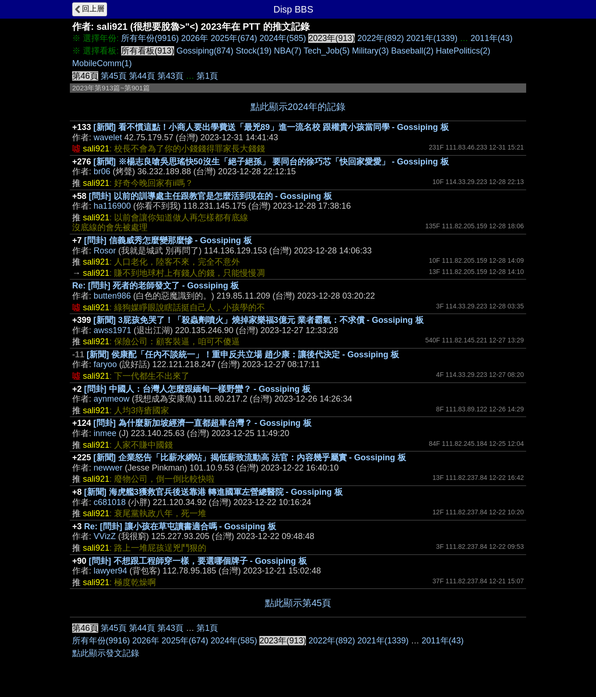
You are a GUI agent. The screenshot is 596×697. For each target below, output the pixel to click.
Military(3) (370, 50)
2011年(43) (492, 38)
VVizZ (105, 536)
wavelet (108, 137)
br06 (102, 171)
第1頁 (207, 76)
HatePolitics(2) (463, 50)
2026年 (194, 38)
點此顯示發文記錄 (105, 653)
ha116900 (112, 206)
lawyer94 (110, 570)
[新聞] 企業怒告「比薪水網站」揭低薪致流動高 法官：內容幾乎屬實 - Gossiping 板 (250, 457)
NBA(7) (287, 50)
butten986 (112, 296)
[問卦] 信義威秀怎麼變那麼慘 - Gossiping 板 (168, 240)
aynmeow (111, 398)
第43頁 (170, 76)
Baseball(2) (412, 50)
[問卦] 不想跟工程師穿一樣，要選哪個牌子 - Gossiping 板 (198, 561)
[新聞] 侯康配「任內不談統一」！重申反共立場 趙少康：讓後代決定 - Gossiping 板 (243, 354)
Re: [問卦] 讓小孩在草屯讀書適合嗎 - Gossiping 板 (180, 526)
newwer (108, 467)
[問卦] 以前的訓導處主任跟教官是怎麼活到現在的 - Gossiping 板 (210, 196)
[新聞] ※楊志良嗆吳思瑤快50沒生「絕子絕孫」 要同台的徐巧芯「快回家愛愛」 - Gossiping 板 (271, 161)
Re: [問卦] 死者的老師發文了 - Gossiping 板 (155, 285)
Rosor (105, 250)
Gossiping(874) (204, 50)
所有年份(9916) (150, 38)
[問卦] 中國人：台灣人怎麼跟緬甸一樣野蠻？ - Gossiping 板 (197, 389)
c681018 (110, 502)
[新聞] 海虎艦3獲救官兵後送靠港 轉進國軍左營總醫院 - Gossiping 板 (213, 492)
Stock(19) (253, 50)
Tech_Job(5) (327, 50)
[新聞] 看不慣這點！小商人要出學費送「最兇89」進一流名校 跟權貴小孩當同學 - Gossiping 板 (271, 127)
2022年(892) (380, 38)
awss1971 (112, 330)
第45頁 (114, 76)
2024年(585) (282, 38)
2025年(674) (233, 38)
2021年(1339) (432, 38)
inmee (105, 433)
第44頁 (142, 76)
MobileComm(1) (102, 63)
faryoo (105, 364)
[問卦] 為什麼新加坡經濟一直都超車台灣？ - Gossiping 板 (203, 423)
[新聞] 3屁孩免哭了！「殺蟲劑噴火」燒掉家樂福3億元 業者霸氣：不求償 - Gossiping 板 (259, 320)
